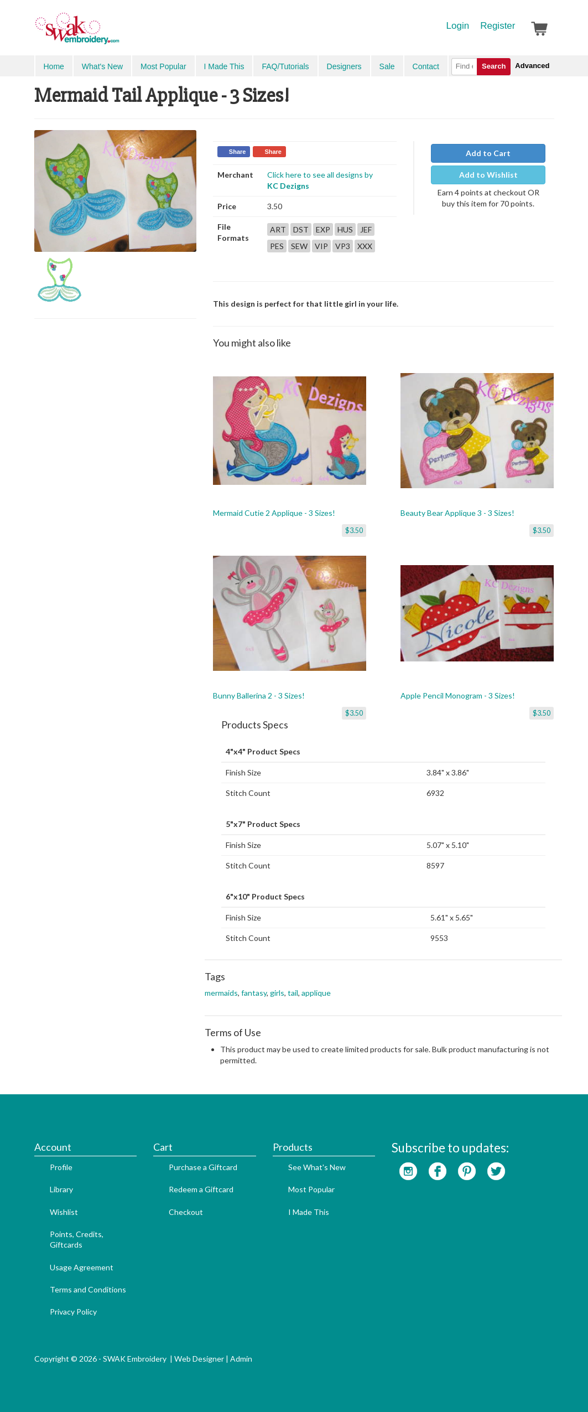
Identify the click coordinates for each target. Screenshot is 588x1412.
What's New (102, 66)
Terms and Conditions (88, 1289)
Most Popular (163, 66)
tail (293, 992)
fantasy (254, 992)
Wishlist (64, 1212)
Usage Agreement (81, 1267)
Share (237, 151)
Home (54, 66)
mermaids (221, 992)
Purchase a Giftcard (203, 1167)
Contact (426, 66)
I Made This (224, 66)
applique (316, 992)
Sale (387, 66)
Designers (344, 66)
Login (458, 25)
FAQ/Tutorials (285, 66)
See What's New (317, 1167)
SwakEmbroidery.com (117, 33)
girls (277, 992)
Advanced (532, 65)
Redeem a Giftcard (201, 1189)
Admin (241, 1358)
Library (61, 1189)
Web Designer (199, 1358)
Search (494, 66)
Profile (61, 1167)
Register (497, 25)
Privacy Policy (73, 1311)
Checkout (186, 1212)
